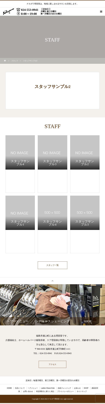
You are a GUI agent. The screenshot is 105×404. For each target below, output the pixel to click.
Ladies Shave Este (48, 389)
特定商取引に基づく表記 (45, 392)
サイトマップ (82, 392)
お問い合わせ (28, 392)
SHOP (86, 389)
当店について (20, 389)
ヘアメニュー (33, 389)
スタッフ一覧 (52, 265)
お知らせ (77, 389)
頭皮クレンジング (64, 389)
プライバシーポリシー (65, 392)
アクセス (52, 365)
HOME (9, 389)
